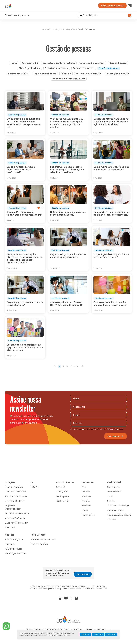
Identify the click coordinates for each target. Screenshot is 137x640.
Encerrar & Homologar (16, 523)
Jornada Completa (14, 487)
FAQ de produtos (13, 549)
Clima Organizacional (29, 68)
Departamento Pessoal (56, 68)
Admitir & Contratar (15, 501)
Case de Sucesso (117, 63)
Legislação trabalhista (45, 74)
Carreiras (111, 520)
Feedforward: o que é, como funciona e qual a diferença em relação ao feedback (67, 170)
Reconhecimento (115, 510)
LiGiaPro (35, 487)
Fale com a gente (14, 540)
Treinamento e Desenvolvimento (68, 79)
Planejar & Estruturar (15, 492)
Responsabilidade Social (119, 515)
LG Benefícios (63, 501)
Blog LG (58, 29)
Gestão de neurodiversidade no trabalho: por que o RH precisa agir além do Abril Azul (111, 122)
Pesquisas (86, 497)
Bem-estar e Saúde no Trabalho (59, 63)
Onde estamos (114, 492)
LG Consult (10, 528)
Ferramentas (88, 515)
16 (78, 366)
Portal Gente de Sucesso (43, 540)
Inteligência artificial (18, 74)
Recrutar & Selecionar (16, 497)
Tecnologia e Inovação (117, 74)
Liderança (66, 74)
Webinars (86, 506)
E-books (86, 501)
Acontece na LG (30, 63)
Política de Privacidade (96, 629)
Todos (14, 63)
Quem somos (113, 487)
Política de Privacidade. (114, 429)
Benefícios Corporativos (92, 63)
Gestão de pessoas (108, 68)
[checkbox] (71, 429)
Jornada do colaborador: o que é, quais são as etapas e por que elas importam (25, 347)
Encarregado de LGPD (16, 554)
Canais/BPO (62, 492)
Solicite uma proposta (112, 6)
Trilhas (85, 510)
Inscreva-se (115, 436)
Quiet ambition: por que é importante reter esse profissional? (21, 170)
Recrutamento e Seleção (88, 74)
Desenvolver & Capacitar (17, 514)
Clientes (111, 501)
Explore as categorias (17, 15)
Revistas (86, 492)
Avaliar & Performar (15, 518)
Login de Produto (39, 544)
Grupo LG (60, 487)
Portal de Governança (118, 506)
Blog (84, 487)
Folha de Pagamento (83, 68)
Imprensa (10, 544)
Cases (110, 497)
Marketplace (62, 497)
